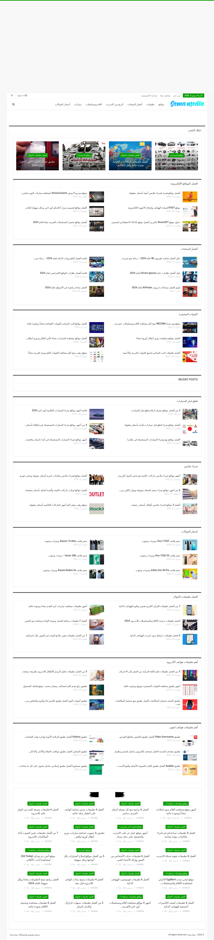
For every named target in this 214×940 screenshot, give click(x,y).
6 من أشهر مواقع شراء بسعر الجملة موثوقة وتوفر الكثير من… (149, 490)
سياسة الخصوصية (149, 95)
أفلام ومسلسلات (94, 104)
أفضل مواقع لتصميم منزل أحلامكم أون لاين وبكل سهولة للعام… (56, 207)
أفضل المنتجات (134, 104)
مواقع (161, 104)
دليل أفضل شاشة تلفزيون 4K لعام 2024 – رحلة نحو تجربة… (150, 258)
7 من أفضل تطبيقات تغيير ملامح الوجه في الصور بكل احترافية (56, 635)
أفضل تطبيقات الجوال (130, 155)
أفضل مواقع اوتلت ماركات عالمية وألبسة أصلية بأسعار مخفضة (56, 490)
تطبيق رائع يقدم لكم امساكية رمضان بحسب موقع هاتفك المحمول (55, 686)
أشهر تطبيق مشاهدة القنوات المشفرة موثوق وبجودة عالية (152, 686)
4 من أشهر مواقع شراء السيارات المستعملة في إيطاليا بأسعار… (56, 425)
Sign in (22, 95)
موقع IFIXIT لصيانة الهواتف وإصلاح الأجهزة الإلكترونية (154, 207)
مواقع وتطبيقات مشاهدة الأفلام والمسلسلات (175, 803)
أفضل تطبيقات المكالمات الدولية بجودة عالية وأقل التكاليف (130, 163)
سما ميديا (14, 934)
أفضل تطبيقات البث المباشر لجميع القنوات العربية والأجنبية (151, 352)
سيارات (78, 104)
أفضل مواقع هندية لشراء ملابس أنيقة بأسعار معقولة (154, 193)
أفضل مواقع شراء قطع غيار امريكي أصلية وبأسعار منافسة (176, 163)
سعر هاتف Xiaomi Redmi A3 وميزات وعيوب (64, 570)
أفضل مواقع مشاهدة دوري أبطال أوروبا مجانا (158, 338)
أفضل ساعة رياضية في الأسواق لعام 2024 (66, 287)
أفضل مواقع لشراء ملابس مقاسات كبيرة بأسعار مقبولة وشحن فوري (53, 475)
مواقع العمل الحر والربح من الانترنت (129, 827)
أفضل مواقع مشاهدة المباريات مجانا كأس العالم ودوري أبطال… (56, 338)
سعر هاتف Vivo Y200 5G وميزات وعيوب (160, 555)
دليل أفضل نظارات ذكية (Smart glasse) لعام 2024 (155, 273)
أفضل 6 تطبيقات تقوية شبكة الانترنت (176, 856)
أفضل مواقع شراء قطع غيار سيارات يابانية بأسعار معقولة (152, 425)
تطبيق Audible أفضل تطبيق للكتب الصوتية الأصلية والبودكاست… (148, 766)
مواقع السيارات (176, 155)
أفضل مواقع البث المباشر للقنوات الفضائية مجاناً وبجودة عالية (57, 323)
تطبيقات (150, 104)
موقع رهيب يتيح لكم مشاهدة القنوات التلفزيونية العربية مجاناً (57, 352)
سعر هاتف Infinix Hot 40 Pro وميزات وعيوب (158, 570)
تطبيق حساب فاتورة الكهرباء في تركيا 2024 (37, 163)
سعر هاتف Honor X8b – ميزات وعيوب (67, 555)
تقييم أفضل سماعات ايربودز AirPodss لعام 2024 (156, 287)
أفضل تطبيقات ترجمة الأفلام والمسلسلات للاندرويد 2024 (152, 620)
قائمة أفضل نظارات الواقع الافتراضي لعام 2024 (63, 273)
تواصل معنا (165, 95)
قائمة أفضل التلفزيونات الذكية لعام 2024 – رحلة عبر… (60, 258)
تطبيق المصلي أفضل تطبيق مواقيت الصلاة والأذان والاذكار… (57, 751)
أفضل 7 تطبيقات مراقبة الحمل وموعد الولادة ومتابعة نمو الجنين (56, 620)
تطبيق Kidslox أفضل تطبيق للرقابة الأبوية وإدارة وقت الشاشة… (55, 736)
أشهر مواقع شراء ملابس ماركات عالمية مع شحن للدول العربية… (148, 475)
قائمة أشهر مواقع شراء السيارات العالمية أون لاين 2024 (59, 410)
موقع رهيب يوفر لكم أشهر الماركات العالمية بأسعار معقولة (58, 505)
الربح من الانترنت (114, 104)
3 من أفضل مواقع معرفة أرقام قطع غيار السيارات (155, 410)
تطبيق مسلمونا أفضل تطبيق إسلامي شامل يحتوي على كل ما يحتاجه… (52, 766)
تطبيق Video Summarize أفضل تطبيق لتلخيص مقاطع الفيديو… (149, 736)
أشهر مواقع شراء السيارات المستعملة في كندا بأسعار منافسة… (56, 439)
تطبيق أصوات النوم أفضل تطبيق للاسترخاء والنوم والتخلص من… (55, 700)
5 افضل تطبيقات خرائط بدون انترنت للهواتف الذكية (155, 635)
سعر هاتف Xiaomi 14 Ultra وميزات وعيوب (65, 541)
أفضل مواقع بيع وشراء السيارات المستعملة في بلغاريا (153, 439)
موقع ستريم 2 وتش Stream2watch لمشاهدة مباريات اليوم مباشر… (54, 193)
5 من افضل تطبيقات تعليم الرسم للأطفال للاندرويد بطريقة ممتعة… (54, 671)
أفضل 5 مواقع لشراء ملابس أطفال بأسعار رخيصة (155, 505)
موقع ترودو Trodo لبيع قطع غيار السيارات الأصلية (84, 163)
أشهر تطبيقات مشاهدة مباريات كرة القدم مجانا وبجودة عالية (57, 606)
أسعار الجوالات (62, 104)
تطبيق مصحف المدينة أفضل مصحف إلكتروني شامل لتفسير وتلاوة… (147, 751)
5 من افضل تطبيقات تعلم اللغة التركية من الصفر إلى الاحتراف (149, 671)
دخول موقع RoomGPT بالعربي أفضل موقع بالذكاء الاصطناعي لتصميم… (145, 222)
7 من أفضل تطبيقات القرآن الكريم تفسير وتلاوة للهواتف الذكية (149, 606)
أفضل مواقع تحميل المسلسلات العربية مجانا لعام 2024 (60, 222)
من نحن (176, 95)
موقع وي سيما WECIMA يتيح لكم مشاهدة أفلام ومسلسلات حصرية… (146, 323)
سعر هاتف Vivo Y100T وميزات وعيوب (161, 541)
